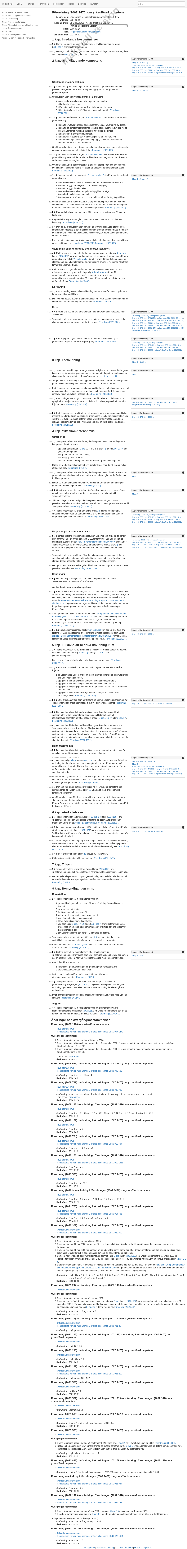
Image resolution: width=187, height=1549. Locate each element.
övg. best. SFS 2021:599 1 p (143, 634)
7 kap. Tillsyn (7, 31)
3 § (53, 227)
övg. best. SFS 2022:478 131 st (144, 68)
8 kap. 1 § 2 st (137, 956)
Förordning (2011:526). (109, 322)
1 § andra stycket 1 (94, 117)
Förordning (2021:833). (165, 1443)
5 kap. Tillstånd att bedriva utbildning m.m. (20, 25)
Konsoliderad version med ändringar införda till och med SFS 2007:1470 (90, 1032)
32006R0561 (75, 1097)
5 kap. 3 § (144, 63)
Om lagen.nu (89, 1547)
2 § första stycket (80, 259)
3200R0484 (74, 1056)
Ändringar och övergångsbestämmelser (18, 38)
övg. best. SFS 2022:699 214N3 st (170, 320)
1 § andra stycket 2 (94, 154)
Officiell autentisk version (68, 1230)
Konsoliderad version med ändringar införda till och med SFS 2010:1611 (90, 1163)
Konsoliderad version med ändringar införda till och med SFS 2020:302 (89, 1233)
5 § (53, 291)
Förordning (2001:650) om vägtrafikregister (148, 65)
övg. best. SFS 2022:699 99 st (143, 325)
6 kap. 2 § (96, 1514)
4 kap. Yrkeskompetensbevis (14, 22)
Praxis (71, 4)
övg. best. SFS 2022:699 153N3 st (169, 325)
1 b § (54, 154)
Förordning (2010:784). (89, 782)
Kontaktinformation (124, 1547)
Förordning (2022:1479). (105, 858)
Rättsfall (30, 4)
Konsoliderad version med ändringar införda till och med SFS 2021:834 (89, 1484)
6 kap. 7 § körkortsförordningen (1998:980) (95, 542)
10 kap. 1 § (96, 817)
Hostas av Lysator (142, 1547)
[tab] (158, 59)
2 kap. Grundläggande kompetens (16, 15)
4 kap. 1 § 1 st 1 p (139, 362)
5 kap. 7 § (135, 764)
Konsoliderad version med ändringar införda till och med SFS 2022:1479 (90, 1502)
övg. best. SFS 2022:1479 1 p (143, 761)
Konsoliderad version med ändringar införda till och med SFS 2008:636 (89, 1071)
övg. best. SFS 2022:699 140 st (169, 68)
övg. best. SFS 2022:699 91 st (143, 70)
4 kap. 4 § (121, 253)
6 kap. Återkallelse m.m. (12, 28)
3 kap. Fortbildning (10, 19)
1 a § (54, 117)
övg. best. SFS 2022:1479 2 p (143, 831)
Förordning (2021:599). (62, 425)
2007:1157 (58, 47)
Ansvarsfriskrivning (105, 1547)
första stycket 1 (82, 944)
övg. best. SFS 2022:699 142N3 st (145, 328)
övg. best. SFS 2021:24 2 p (165, 704)
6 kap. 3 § (159, 831)
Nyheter (94, 4)
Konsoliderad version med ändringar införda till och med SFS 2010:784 (89, 1144)
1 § (53, 44)
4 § (53, 253)
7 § (53, 338)
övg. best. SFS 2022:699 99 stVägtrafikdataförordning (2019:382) (157, 73)
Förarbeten (44, 4)
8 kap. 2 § (83, 652)
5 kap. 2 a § (91, 1307)
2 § (53, 51)
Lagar (19, 4)
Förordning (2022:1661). (63, 625)
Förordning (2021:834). (116, 639)
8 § (53, 630)
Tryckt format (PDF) (66, 1029)
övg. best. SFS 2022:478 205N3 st (145, 318)
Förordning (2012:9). (102, 301)
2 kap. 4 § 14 (78, 924)
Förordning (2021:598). (124, 1307)
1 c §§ (114, 376)
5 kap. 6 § (114, 1511)
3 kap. (83, 449)
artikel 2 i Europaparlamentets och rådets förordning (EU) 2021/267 (83, 636)
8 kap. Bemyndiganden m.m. (14, 35)
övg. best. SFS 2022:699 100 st (168, 70)
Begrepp (82, 4)
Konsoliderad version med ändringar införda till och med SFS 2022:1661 (90, 1536)
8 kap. (73, 760)
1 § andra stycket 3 (95, 175)
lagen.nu (7, 3)
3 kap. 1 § (135, 63)
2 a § (54, 700)
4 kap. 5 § (135, 476)
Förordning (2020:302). (102, 150)
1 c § (54, 175)
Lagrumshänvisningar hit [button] (142, 59)
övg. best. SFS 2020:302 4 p (143, 704)
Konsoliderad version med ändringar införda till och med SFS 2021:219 (89, 1374)
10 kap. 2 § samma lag (84, 823)
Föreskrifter (58, 4)
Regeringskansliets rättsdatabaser (85, 32)
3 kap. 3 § (130, 1446)
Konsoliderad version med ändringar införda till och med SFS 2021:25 (89, 1326)
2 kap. (107, 376)
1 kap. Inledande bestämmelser (15, 12)
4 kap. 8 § (120, 1443)
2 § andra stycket (100, 272)
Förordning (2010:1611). (110, 1014)
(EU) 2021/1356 (95, 630)
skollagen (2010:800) (84, 243)
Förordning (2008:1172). (81, 506)
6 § (53, 312)
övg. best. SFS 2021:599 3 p (143, 417)
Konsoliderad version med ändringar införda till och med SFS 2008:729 (89, 1090)
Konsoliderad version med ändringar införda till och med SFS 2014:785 (89, 1214)
